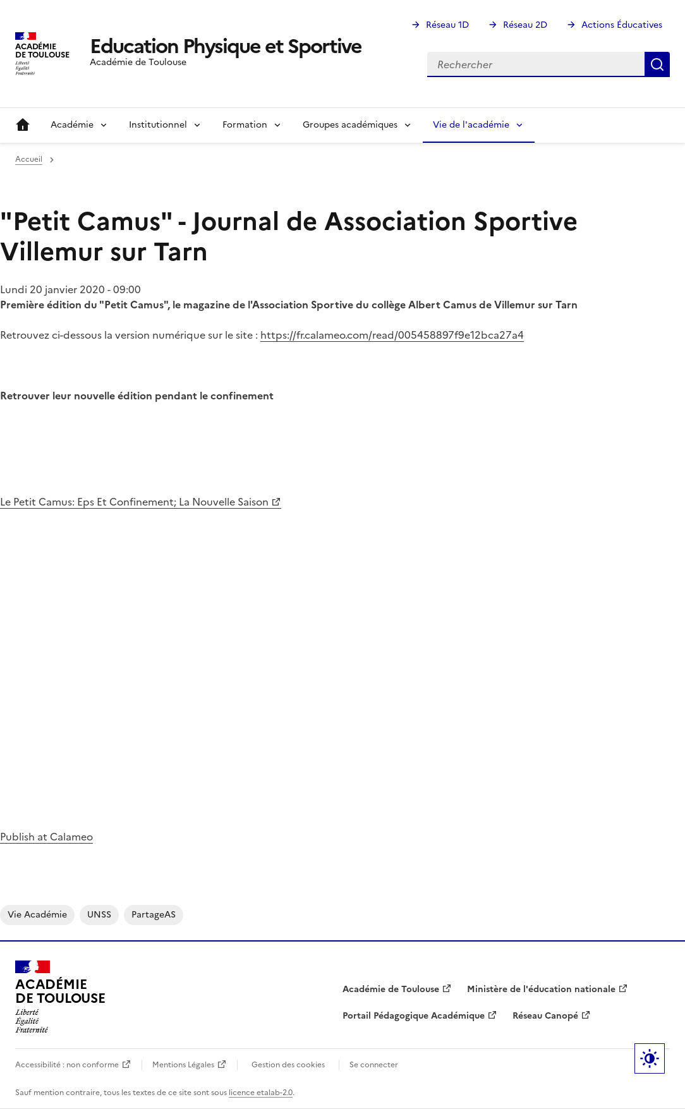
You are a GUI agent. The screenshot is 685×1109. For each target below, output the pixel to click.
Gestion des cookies (288, 1064)
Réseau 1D (447, 25)
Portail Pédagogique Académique (413, 1015)
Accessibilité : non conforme (67, 1064)
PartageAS (153, 914)
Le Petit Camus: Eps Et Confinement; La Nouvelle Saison (134, 501)
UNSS (99, 914)
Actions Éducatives (621, 25)
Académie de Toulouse (390, 989)
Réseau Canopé (545, 1015)
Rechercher (657, 64)
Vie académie (37, 914)
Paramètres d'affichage (649, 1058)
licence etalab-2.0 (261, 1092)
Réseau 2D (525, 25)
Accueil (22, 125)
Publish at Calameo (46, 836)
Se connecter (373, 1064)
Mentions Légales (183, 1064)
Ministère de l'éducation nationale (541, 989)
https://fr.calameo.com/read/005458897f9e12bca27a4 (392, 334)
